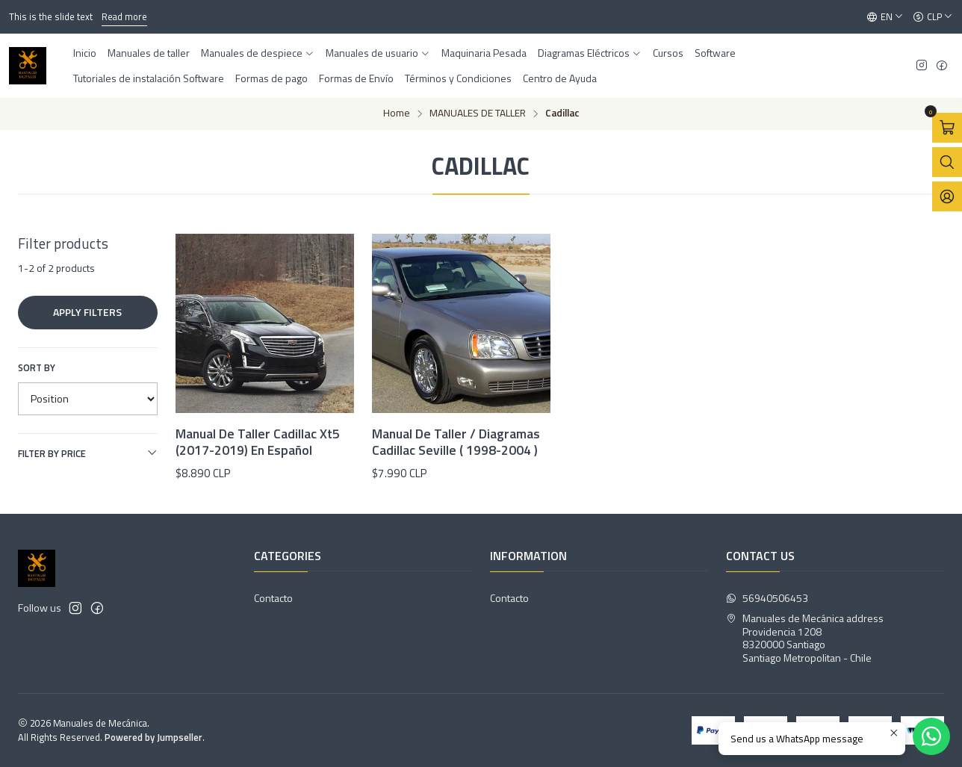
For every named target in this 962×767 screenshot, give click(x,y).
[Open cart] (947, 128)
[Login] (947, 196)
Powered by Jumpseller (153, 737)
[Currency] (933, 17)
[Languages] (885, 17)
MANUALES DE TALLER (477, 113)
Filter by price (88, 453)
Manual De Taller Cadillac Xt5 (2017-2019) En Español (258, 442)
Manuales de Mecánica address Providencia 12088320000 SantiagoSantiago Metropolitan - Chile (805, 637)
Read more (124, 16)
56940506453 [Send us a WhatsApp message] (767, 598)
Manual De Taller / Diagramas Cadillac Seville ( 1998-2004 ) (456, 442)
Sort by (36, 367)
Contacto (273, 598)
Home (396, 113)
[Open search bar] (947, 162)
